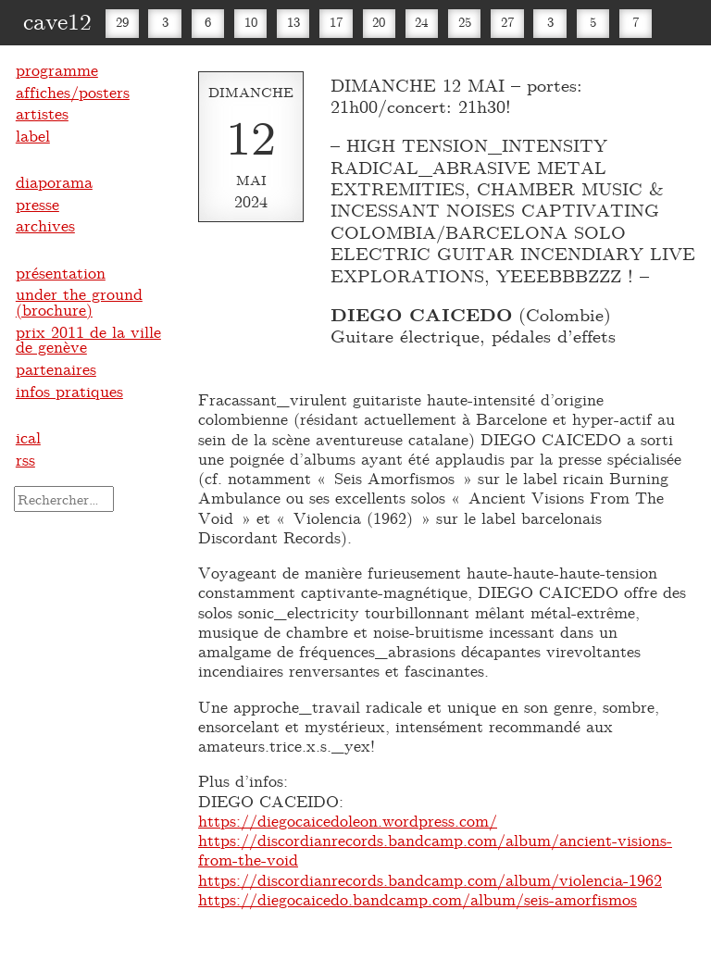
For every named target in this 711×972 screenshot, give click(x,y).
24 (421, 22)
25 (464, 22)
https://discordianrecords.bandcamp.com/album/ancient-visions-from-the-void (435, 849)
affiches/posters (73, 92)
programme (57, 69)
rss (25, 459)
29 (122, 22)
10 (250, 22)
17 (336, 22)
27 (507, 22)
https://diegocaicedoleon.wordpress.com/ (347, 820)
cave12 (57, 20)
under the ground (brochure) (79, 301)
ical (28, 437)
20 (378, 22)
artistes (42, 113)
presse (37, 204)
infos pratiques (69, 391)
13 (293, 22)
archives (45, 225)
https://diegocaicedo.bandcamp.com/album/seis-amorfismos (417, 899)
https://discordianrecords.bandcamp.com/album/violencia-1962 (430, 879)
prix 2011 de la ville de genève (88, 339)
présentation (61, 272)
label (33, 135)
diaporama (54, 181)
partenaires (56, 368)
